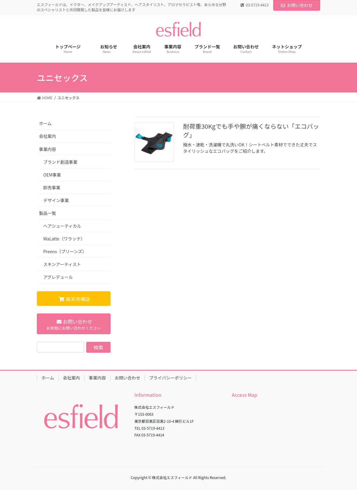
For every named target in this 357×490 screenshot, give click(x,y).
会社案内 (47, 136)
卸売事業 (51, 187)
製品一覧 (47, 213)
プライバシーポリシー (170, 378)
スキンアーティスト (62, 264)
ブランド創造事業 (60, 162)
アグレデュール (58, 277)
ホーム (45, 123)
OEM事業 (52, 175)
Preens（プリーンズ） (65, 251)
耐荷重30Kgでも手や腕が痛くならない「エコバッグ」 (251, 130)
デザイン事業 (56, 200)
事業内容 (47, 149)
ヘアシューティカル (62, 226)
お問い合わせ (297, 5)
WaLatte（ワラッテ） (64, 239)
